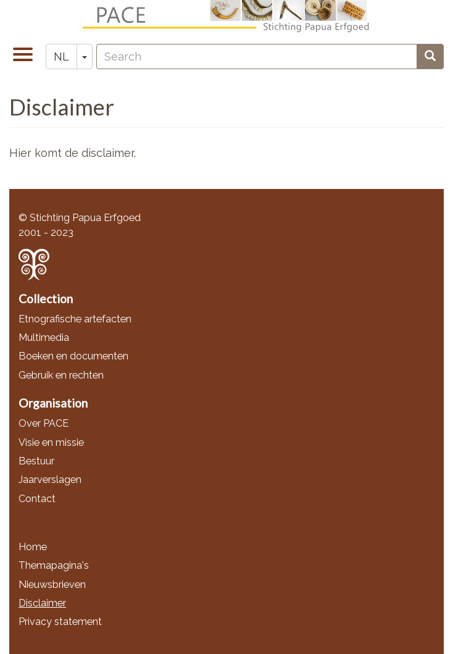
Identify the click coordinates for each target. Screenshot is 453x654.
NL (61, 56)
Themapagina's (54, 565)
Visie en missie (51, 442)
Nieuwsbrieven (52, 584)
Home (33, 547)
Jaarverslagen (50, 479)
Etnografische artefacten (75, 319)
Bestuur (36, 461)
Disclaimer (42, 603)
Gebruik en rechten (61, 375)
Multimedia (44, 337)
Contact (37, 499)
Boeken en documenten (73, 356)
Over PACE (44, 423)
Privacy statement (60, 621)
